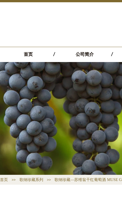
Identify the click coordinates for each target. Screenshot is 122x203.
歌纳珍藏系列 (31, 180)
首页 (28, 54)
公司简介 (85, 54)
